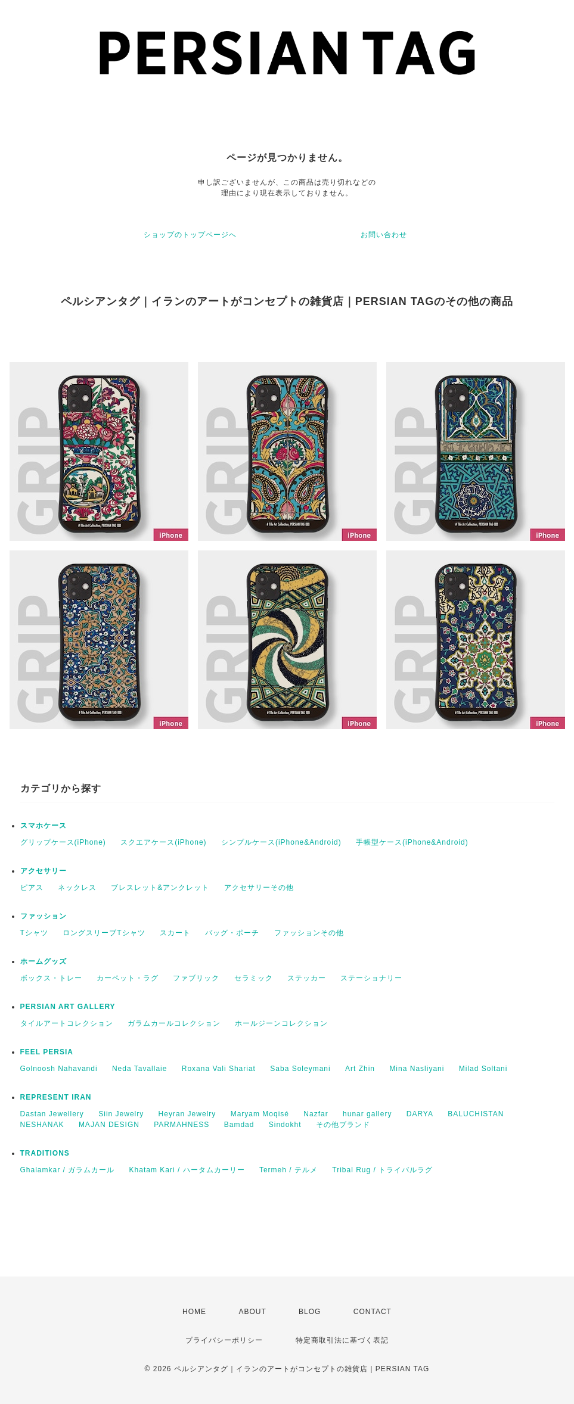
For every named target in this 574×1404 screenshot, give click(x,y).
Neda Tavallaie (139, 1068)
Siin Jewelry (121, 1114)
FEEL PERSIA (46, 1052)
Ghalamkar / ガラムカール (67, 1170)
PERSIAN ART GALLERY (68, 1007)
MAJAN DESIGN (109, 1124)
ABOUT (252, 1312)
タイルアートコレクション (66, 1023)
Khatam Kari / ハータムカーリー (187, 1170)
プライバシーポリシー (224, 1340)
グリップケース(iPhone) (63, 842)
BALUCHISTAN (476, 1114)
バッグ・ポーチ (232, 933)
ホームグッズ (43, 961)
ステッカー (306, 978)
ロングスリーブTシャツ (104, 933)
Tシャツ (34, 933)
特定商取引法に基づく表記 (342, 1340)
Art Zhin (360, 1068)
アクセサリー (43, 871)
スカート (175, 933)
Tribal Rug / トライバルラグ (382, 1170)
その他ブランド (343, 1124)
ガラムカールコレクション (174, 1023)
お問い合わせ (384, 235)
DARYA (420, 1114)
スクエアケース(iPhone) (163, 842)
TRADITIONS (45, 1153)
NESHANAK (42, 1124)
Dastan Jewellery (52, 1114)
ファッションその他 (309, 933)
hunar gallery (367, 1114)
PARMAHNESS (181, 1124)
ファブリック (196, 978)
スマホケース (43, 825)
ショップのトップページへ (190, 235)
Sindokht (285, 1124)
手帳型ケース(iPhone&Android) (412, 842)
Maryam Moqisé (260, 1114)
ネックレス (77, 887)
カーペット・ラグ (128, 978)
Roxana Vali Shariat (219, 1068)
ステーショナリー (371, 978)
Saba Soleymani (300, 1068)
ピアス (32, 887)
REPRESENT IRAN (56, 1097)
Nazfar (315, 1114)
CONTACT (372, 1312)
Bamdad (239, 1124)
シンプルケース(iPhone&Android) (281, 842)
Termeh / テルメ (288, 1170)
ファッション (43, 916)
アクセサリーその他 (259, 887)
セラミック (253, 978)
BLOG (310, 1312)
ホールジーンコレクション (281, 1023)
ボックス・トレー (51, 978)
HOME (194, 1312)
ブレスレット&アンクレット (160, 887)
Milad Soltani (483, 1068)
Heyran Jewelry (187, 1114)
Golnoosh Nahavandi (59, 1068)
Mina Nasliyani (416, 1068)
